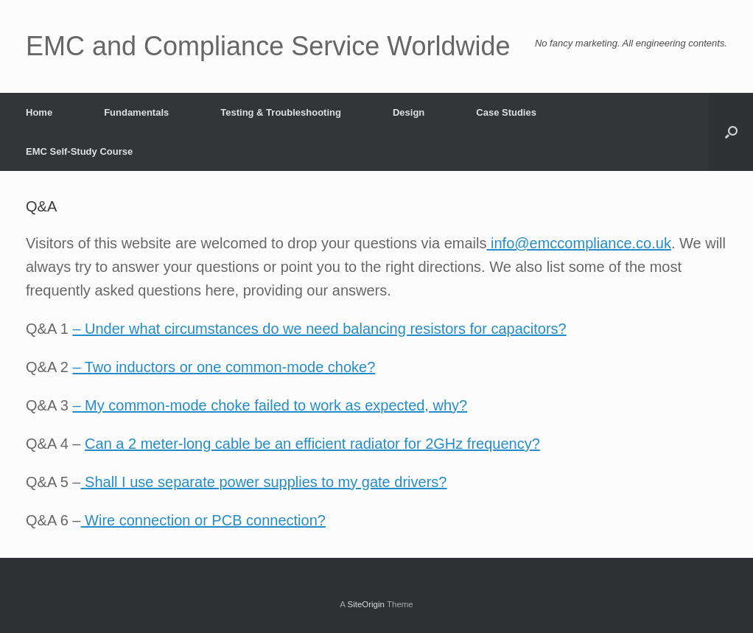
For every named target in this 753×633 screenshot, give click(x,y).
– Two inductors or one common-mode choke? (223, 367)
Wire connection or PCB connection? (203, 520)
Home (39, 112)
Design (408, 112)
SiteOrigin (366, 604)
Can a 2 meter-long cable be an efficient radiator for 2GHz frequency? (312, 444)
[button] (731, 132)
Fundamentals (136, 112)
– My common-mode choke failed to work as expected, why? (269, 405)
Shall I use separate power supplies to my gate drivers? (264, 482)
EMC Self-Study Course (79, 151)
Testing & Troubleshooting (280, 112)
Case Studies (506, 112)
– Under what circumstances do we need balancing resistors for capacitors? (319, 329)
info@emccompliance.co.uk (578, 243)
